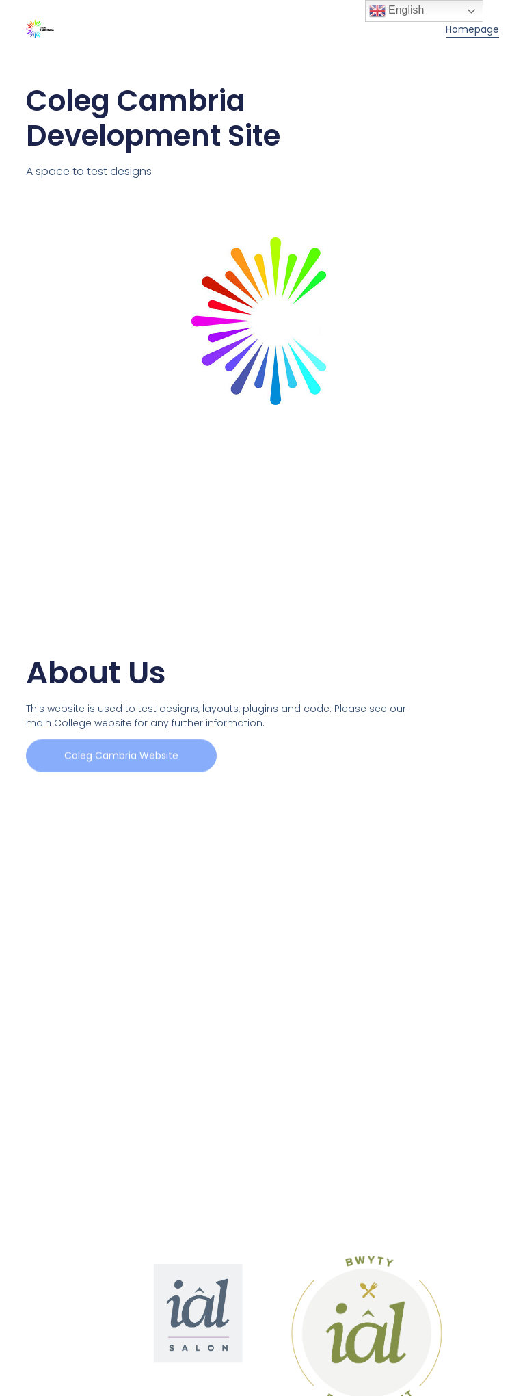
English (397, 11)
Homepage (472, 29)
